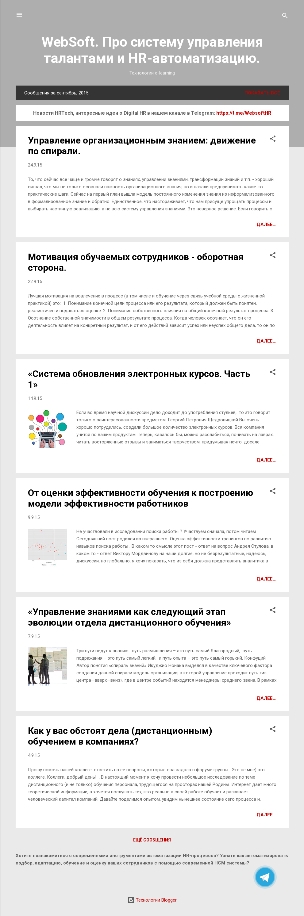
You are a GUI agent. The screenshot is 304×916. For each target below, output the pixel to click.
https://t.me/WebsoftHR (243, 113)
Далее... (266, 224)
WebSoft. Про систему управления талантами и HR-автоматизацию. (152, 50)
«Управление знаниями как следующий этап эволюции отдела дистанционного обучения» (129, 617)
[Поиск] (285, 16)
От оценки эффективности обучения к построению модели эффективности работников (140, 498)
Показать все (262, 93)
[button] (272, 139)
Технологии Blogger (152, 900)
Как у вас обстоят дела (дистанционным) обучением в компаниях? (120, 736)
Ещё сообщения (152, 839)
